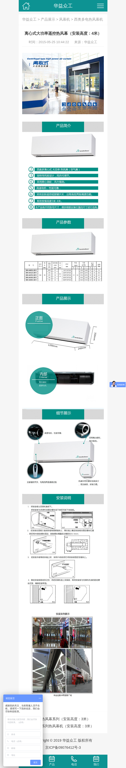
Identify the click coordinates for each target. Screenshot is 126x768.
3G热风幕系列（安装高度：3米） (63, 719)
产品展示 (48, 19)
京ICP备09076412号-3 (63, 747)
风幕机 (64, 19)
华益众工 (63, 5)
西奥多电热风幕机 (88, 19)
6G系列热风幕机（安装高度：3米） (65, 726)
